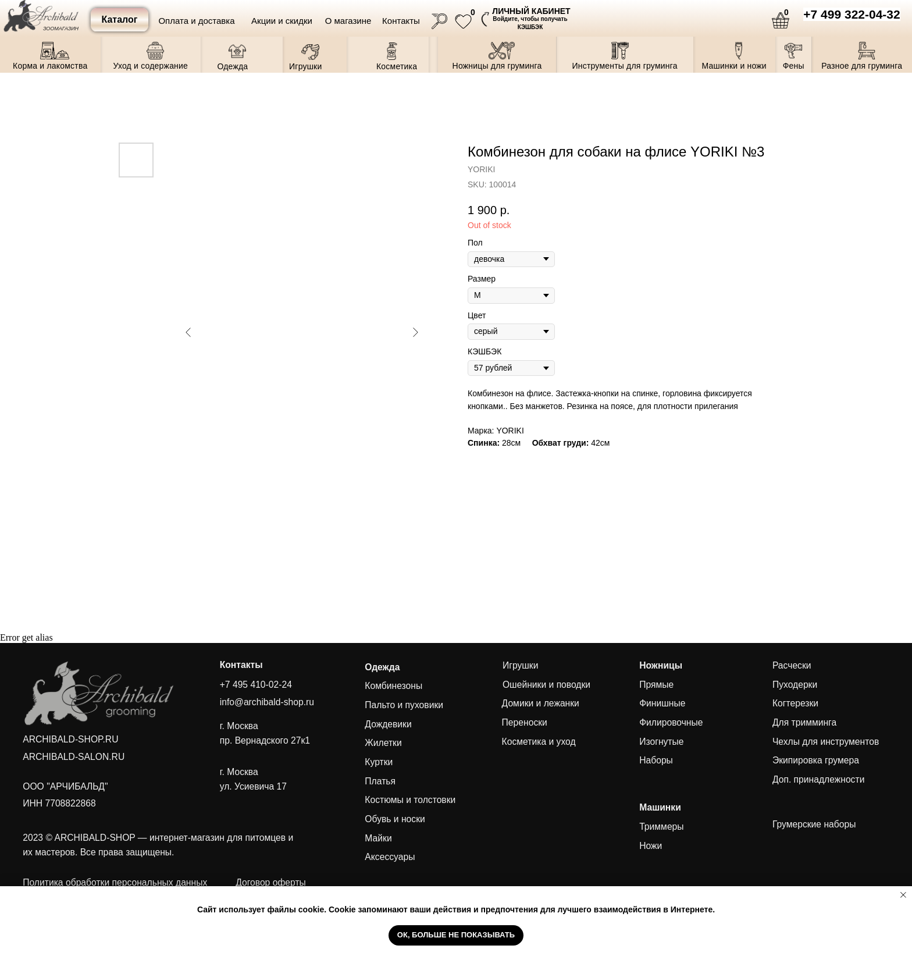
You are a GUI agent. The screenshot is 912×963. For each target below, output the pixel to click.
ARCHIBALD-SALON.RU (73, 757)
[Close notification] (903, 895)
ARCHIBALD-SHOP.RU (70, 739)
